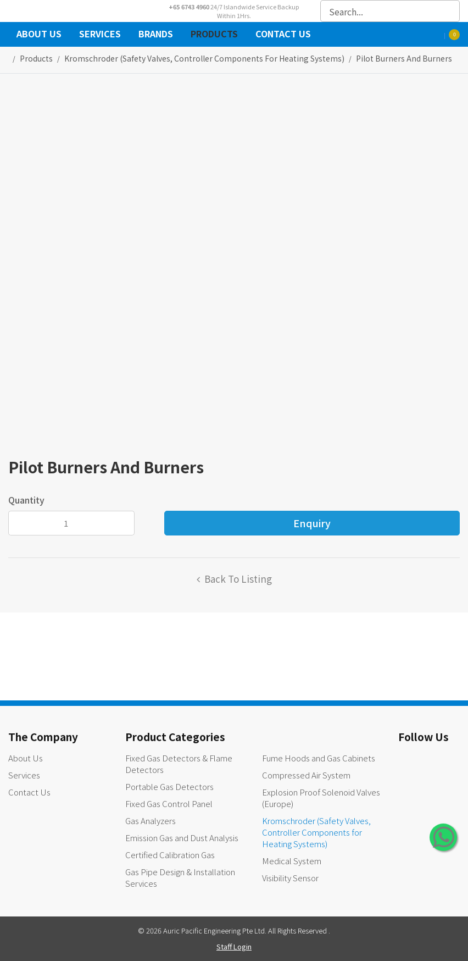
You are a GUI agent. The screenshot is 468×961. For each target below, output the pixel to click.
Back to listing (238, 579)
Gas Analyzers (150, 820)
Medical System (291, 860)
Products (214, 35)
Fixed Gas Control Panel (169, 803)
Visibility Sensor (290, 877)
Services (100, 35)
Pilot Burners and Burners (404, 58)
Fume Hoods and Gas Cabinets (318, 758)
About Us (39, 35)
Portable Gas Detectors (169, 786)
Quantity (26, 499)
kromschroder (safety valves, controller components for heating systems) (204, 58)
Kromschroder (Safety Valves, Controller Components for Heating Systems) (316, 832)
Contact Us (283, 35)
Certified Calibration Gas (170, 854)
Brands (155, 35)
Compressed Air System (306, 775)
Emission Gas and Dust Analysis (181, 837)
